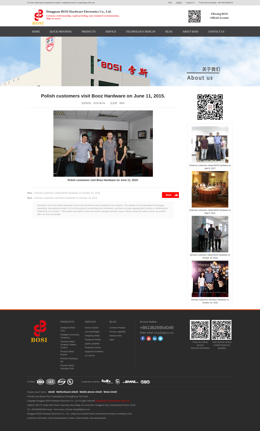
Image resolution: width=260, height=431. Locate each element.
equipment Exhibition (94, 351)
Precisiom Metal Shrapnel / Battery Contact (68, 344)
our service (90, 355)
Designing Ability (92, 336)
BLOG (169, 31)
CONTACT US (216, 31)
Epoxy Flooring (65, 396)
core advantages (92, 332)
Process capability (117, 332)
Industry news (115, 336)
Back (168, 195)
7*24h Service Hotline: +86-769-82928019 (215, 2)
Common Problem (117, 328)
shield (51, 392)
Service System (92, 328)
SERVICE (110, 31)
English (179, 2)
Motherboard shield (67, 392)
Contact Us (190, 2)
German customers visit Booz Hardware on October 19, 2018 (65, 198)
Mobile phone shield (91, 392)
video (111, 340)
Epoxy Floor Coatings (49, 396)
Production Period (93, 340)
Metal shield (110, 392)
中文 (170, 2)
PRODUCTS (89, 31)
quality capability (92, 343)
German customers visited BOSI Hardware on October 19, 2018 (67, 193)
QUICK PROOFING (61, 31)
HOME (36, 31)
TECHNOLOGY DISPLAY (141, 31)
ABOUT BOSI (190, 31)
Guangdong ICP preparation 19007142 (112, 401)
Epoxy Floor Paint (80, 396)
